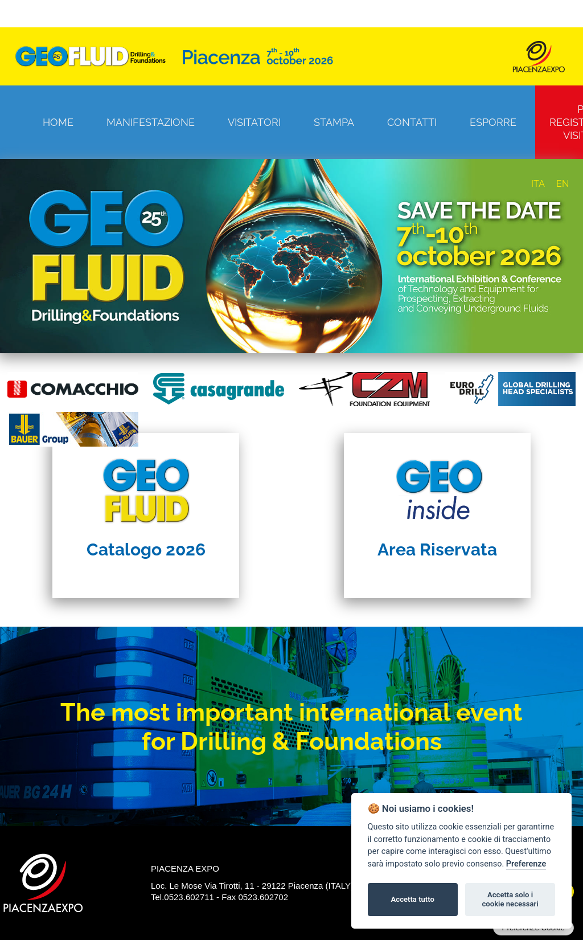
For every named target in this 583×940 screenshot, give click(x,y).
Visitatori (254, 122)
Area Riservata (437, 549)
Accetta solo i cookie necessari (510, 899)
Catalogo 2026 (146, 549)
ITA (538, 183)
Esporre (493, 122)
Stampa (334, 122)
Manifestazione (150, 122)
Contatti (412, 122)
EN (562, 183)
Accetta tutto (412, 899)
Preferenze (526, 864)
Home (58, 122)
